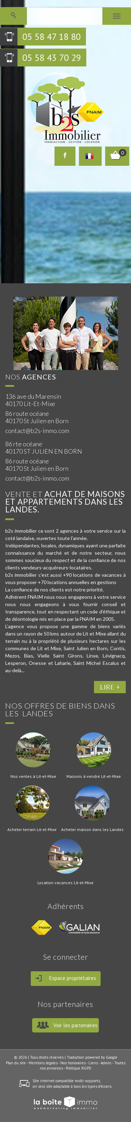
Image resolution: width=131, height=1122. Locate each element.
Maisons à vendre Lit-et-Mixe (93, 776)
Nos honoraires (73, 1062)
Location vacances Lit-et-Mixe (65, 883)
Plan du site (16, 1062)
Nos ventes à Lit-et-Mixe (33, 776)
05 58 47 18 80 (51, 36)
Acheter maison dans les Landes (92, 830)
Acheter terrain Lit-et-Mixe (32, 830)
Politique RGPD (79, 1068)
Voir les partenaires (75, 1025)
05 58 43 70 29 (51, 57)
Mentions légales (43, 1062)
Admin (106, 1062)
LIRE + (110, 687)
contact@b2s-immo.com (37, 430)
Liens (93, 1062)
